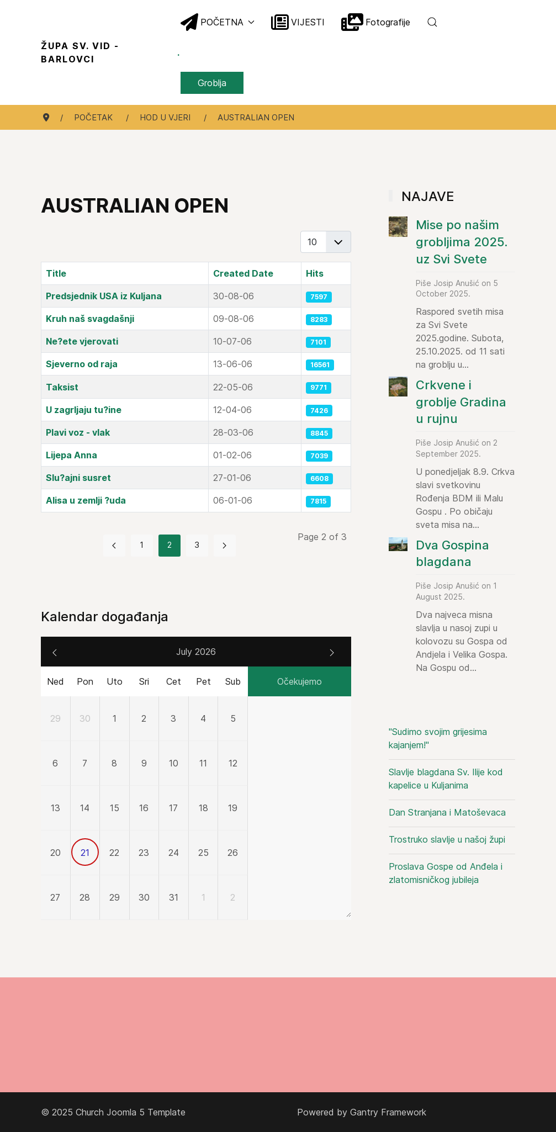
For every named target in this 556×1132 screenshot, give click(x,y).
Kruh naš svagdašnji (90, 318)
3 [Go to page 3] (196, 544)
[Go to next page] (225, 546)
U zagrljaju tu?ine (83, 409)
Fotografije (375, 22)
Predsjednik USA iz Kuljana (104, 295)
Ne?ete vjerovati (82, 341)
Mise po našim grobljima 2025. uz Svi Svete (462, 242)
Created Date (243, 273)
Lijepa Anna (71, 455)
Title (56, 273)
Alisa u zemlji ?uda (86, 500)
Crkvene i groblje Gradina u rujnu (461, 402)
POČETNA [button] (218, 22)
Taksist (62, 387)
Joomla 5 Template (146, 1112)
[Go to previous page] (114, 546)
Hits (315, 273)
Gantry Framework (388, 1112)
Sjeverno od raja (82, 363)
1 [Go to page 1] (142, 544)
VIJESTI (298, 22)
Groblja (212, 82)
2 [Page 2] (169, 544)
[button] (432, 22)
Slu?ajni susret (78, 477)
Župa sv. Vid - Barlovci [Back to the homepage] (111, 52)
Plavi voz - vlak (78, 432)
